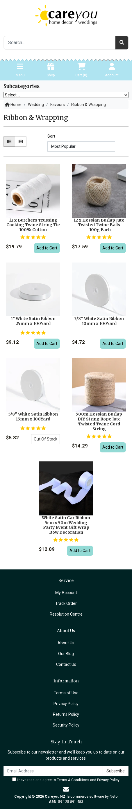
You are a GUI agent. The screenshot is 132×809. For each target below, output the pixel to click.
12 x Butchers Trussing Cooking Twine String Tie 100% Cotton (33, 225)
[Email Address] (53, 771)
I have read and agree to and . (66, 779)
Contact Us (66, 664)
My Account (66, 592)
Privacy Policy (66, 703)
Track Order (66, 603)
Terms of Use (66, 693)
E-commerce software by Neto (92, 796)
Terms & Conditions (73, 780)
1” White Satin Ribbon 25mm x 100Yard (33, 321)
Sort (51, 136)
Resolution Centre (66, 614)
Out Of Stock (45, 439)
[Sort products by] (81, 146)
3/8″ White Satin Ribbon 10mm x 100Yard (99, 321)
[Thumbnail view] (9, 141)
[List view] (20, 141)
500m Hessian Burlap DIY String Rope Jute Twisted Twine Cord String (99, 421)
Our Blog (66, 653)
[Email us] (66, 789)
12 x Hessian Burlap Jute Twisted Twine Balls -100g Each (99, 225)
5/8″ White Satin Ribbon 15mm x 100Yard (33, 416)
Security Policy (66, 725)
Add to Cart (46, 248)
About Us (66, 643)
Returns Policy (66, 714)
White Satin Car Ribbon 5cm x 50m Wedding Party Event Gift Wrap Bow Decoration (66, 525)
